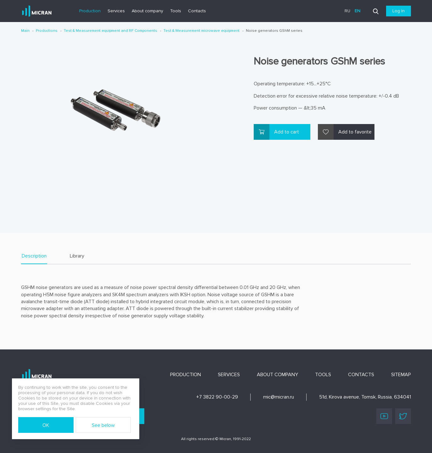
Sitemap (401, 374)
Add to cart (286, 132)
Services (116, 11)
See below (103, 425)
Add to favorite (355, 132)
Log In (398, 11)
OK (45, 425)
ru (347, 11)
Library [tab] (77, 256)
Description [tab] (34, 256)
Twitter (403, 416)
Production (90, 11)
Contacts (197, 11)
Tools (175, 11)
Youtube (384, 416)
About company (147, 11)
